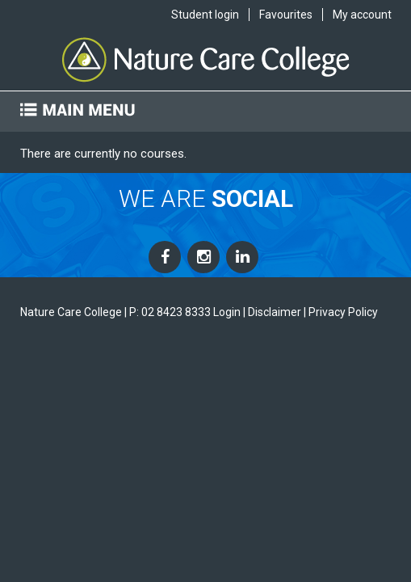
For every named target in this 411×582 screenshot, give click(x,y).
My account (362, 14)
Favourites (285, 14)
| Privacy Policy (341, 312)
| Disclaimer (272, 312)
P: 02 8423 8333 (170, 312)
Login (227, 312)
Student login (205, 14)
